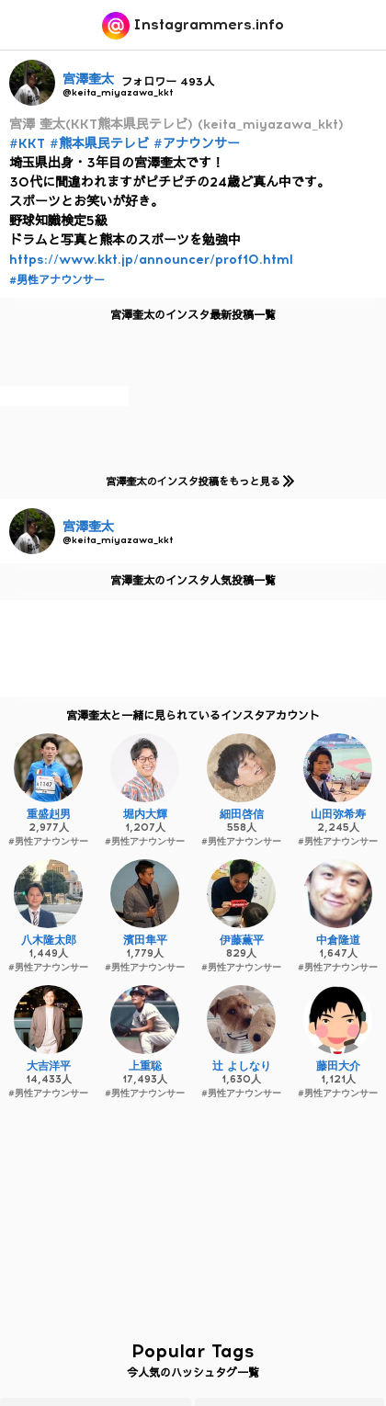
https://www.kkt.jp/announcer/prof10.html (151, 259)
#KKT (27, 144)
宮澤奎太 (88, 79)
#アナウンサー (196, 144)
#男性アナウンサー (57, 280)
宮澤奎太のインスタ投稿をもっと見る (196, 481)
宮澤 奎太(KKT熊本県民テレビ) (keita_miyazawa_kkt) (176, 124)
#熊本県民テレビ (99, 144)
